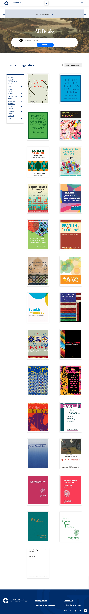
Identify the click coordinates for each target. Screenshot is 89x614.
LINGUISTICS (11, 100)
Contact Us (68, 596)
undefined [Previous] (4, 15)
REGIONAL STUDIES (11, 108)
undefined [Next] (85, 15)
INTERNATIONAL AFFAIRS (13, 93)
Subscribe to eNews (72, 601)
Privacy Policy (41, 596)
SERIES (10, 115)
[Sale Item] (44, 14)
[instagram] (85, 606)
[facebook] (75, 606)
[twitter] (80, 606)
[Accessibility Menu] (85, 610)
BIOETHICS (11, 73)
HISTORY (10, 90)
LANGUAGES (11, 97)
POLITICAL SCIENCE (11, 104)
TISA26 (51, 15)
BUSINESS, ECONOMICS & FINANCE (12, 78)
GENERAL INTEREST (10, 86)
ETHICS (10, 82)
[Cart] (47, 4)
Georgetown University (45, 601)
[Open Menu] (82, 4)
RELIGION (11, 112)
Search (70, 40)
